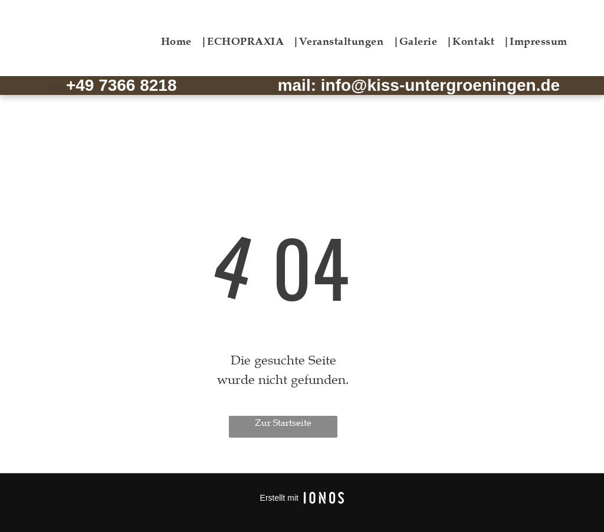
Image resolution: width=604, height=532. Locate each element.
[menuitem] (184, 41)
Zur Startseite (283, 422)
